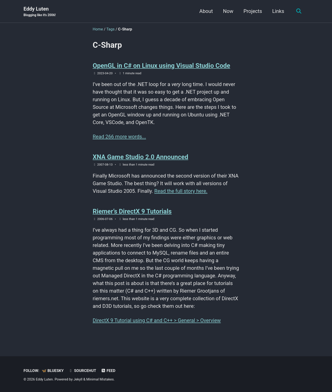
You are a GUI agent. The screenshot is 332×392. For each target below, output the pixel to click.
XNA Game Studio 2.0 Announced (140, 157)
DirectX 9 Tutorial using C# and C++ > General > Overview (157, 320)
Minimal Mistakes (100, 379)
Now (228, 11)
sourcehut (82, 370)
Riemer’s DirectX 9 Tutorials (132, 211)
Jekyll (78, 379)
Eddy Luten (40, 12)
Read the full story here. (180, 191)
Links (278, 11)
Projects (252, 11)
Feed (108, 370)
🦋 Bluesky (53, 370)
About (206, 11)
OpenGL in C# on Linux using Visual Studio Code (161, 65)
